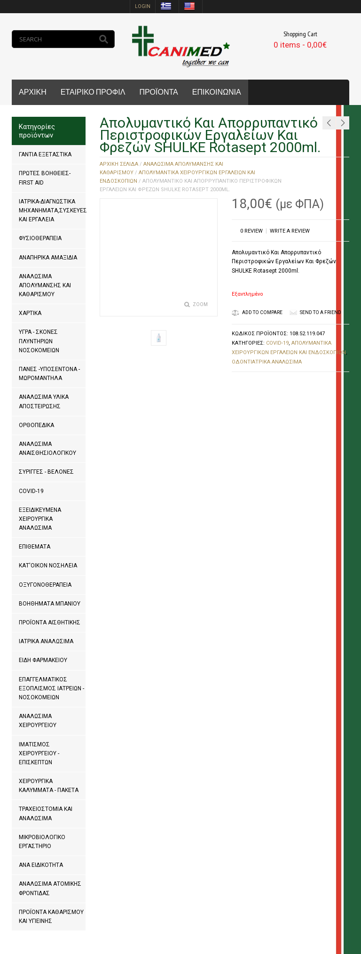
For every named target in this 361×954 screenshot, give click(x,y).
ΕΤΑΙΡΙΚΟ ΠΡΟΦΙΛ (93, 92)
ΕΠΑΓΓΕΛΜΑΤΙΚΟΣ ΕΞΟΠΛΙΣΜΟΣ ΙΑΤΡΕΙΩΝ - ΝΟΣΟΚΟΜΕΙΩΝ (51, 688)
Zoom (200, 304)
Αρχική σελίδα (119, 164)
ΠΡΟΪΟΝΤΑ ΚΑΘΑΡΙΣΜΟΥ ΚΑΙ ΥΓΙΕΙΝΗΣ (51, 916)
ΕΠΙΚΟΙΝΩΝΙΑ (216, 92)
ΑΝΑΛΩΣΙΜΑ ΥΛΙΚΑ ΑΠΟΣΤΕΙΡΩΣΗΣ (44, 401)
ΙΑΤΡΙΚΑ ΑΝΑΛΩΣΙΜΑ (46, 641)
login (142, 6)
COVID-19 (31, 491)
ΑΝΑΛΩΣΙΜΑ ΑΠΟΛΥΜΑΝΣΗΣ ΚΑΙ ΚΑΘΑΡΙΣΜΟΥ (45, 285)
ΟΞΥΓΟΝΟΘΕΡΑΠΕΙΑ (45, 585)
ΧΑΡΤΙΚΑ (30, 313)
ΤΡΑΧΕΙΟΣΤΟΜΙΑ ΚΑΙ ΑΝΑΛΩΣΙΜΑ (45, 813)
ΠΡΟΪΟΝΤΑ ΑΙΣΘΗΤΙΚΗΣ (49, 622)
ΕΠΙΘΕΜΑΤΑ (34, 546)
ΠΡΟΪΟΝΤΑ (158, 92)
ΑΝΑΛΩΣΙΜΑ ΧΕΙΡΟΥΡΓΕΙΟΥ (37, 720)
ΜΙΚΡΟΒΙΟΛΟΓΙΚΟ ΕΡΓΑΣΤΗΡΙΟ (42, 841)
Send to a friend (320, 312)
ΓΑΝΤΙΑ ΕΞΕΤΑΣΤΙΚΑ (45, 154)
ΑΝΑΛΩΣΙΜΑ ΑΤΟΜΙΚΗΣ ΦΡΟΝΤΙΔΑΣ (50, 888)
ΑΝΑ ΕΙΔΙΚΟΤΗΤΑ (41, 865)
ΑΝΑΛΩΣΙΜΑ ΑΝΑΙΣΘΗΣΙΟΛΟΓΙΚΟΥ (47, 448)
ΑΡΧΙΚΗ (33, 92)
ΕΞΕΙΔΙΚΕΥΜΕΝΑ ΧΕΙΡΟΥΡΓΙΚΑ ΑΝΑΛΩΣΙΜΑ (40, 519)
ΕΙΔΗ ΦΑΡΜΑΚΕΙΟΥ (43, 660)
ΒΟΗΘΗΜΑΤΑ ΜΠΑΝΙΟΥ (49, 603)
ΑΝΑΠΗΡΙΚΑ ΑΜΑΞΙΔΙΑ (48, 257)
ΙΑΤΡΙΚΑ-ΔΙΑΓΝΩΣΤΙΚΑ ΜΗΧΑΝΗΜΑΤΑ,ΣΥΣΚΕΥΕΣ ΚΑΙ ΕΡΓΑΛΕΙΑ (53, 210)
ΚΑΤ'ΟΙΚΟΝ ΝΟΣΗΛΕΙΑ (48, 565)
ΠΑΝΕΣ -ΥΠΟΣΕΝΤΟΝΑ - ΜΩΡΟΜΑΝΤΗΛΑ (49, 373)
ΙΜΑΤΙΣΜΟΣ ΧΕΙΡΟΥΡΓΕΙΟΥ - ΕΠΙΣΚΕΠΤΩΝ (39, 753)
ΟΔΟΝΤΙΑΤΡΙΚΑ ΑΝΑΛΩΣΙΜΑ (267, 362)
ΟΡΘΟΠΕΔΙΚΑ (36, 425)
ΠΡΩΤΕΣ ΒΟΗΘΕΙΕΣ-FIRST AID (45, 178)
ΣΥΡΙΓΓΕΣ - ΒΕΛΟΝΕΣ (46, 472)
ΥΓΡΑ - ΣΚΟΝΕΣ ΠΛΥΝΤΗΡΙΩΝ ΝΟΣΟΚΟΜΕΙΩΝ (39, 341)
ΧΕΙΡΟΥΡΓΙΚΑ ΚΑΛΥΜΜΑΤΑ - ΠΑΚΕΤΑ (48, 785)
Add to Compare (257, 312)
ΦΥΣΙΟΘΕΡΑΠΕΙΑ (40, 238)
